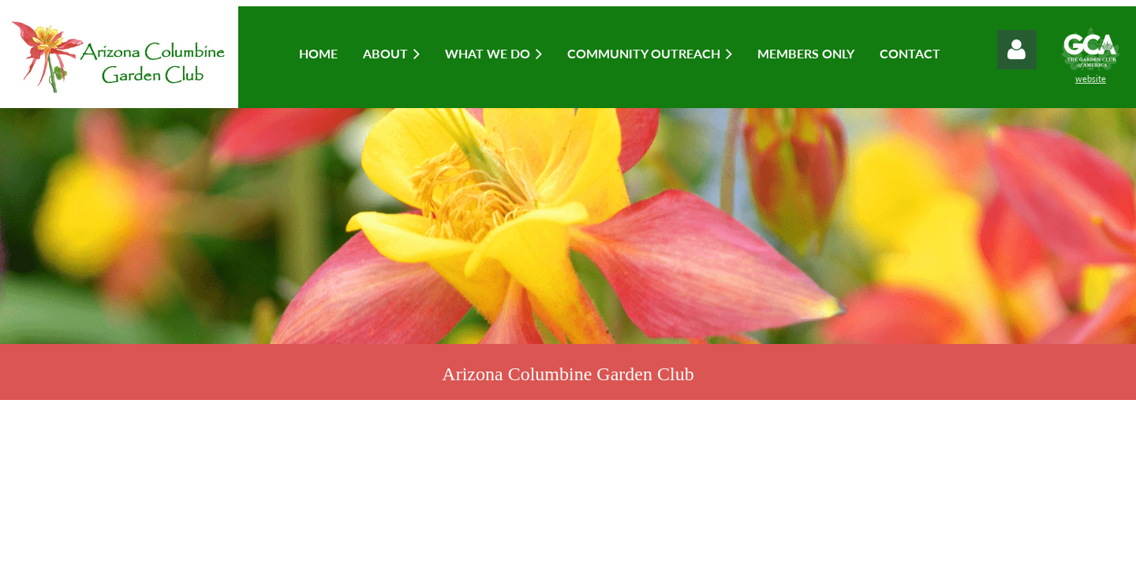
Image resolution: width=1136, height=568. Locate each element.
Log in (1017, 49)
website (1090, 78)
